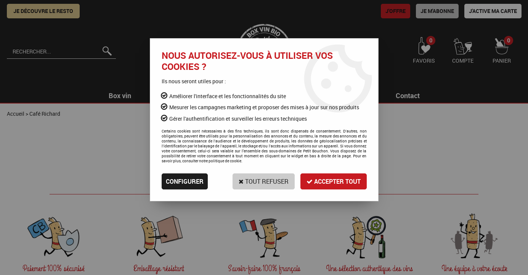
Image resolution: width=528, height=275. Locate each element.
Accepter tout (334, 181)
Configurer (185, 181)
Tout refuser (264, 181)
